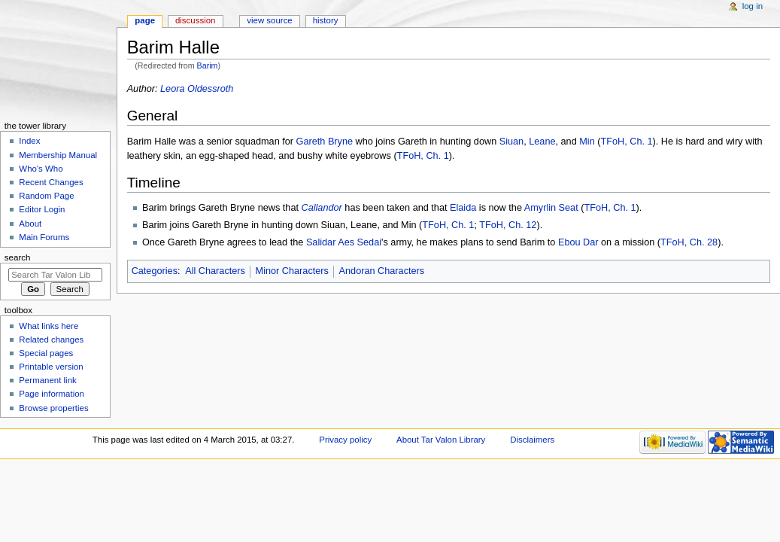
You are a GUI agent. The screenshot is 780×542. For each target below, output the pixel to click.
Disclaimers (532, 439)
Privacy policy (345, 439)
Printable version (51, 366)
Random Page (46, 195)
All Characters (215, 271)
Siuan (511, 141)
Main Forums (44, 237)
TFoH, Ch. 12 (507, 225)
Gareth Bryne (324, 141)
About (30, 223)
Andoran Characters (382, 271)
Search (18, 257)
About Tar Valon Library (440, 439)
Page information (51, 393)
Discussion (195, 20)
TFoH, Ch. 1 (626, 141)
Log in (752, 6)
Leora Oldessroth (196, 89)
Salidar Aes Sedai (343, 242)
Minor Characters (292, 271)
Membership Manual (58, 155)
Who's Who (40, 168)
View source (269, 20)
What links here (48, 325)
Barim (207, 65)
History (325, 20)
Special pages (46, 353)
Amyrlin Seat (551, 207)
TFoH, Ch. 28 (689, 242)
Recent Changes (51, 182)
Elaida (463, 207)
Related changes (51, 339)
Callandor (322, 207)
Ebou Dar (578, 242)
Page (145, 20)
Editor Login (42, 209)
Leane (542, 141)
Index (29, 140)
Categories (155, 271)
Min (586, 141)
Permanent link (47, 380)
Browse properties (53, 408)
